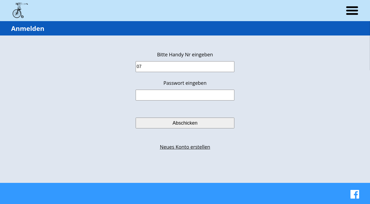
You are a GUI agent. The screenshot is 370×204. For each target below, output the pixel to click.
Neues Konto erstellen (185, 147)
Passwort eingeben (185, 83)
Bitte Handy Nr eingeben (185, 54)
